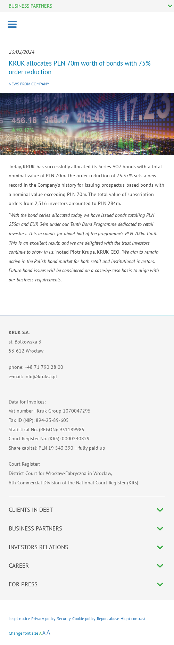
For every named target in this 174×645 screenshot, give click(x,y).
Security (64, 618)
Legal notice (19, 618)
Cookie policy (84, 618)
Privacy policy (43, 618)
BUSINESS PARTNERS (30, 6)
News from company (29, 83)
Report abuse (108, 618)
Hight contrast (133, 618)
